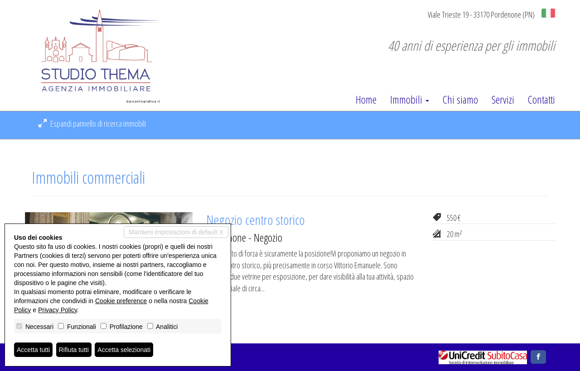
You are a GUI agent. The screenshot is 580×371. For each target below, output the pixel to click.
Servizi (503, 99)
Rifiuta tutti (74, 349)
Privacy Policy (57, 310)
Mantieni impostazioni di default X (176, 232)
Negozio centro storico (255, 219)
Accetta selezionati (123, 349)
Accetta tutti (33, 349)
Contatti (541, 99)
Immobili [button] (409, 99)
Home (366, 99)
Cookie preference (121, 300)
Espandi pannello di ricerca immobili (92, 123)
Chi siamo (460, 99)
